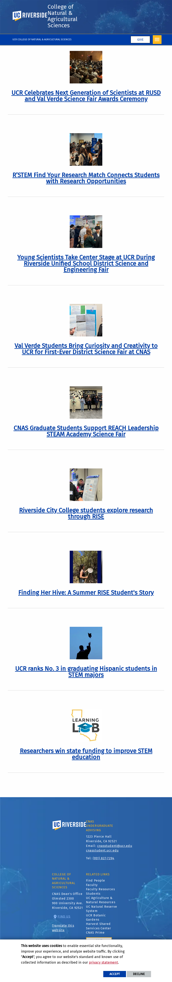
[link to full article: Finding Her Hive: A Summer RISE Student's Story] (86, 592)
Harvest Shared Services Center (98, 926)
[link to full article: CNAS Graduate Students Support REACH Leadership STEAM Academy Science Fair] (86, 431)
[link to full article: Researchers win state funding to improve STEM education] (86, 754)
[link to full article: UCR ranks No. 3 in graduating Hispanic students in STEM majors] (86, 671)
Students (93, 893)
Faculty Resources (100, 889)
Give (140, 39)
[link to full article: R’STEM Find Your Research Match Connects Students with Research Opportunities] (86, 178)
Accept (114, 974)
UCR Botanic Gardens (96, 917)
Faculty (92, 885)
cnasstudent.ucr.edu (102, 850)
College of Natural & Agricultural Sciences (62, 16)
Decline (139, 974)
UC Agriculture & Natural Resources (100, 900)
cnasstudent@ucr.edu (114, 846)
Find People (95, 880)
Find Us (64, 916)
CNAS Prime (95, 932)
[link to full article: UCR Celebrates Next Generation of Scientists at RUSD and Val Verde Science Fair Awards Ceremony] (86, 96)
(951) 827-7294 (103, 858)
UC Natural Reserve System (101, 909)
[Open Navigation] (157, 39)
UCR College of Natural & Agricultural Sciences (41, 39)
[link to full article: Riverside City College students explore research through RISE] (86, 513)
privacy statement (103, 962)
